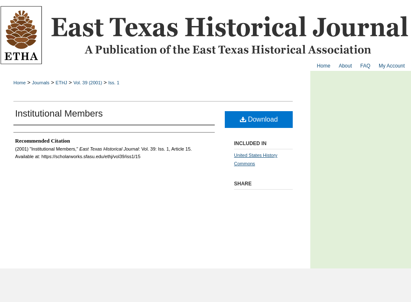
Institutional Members (59, 113)
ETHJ (62, 82)
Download (259, 119)
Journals (40, 82)
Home (19, 82)
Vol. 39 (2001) (87, 82)
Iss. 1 (113, 82)
